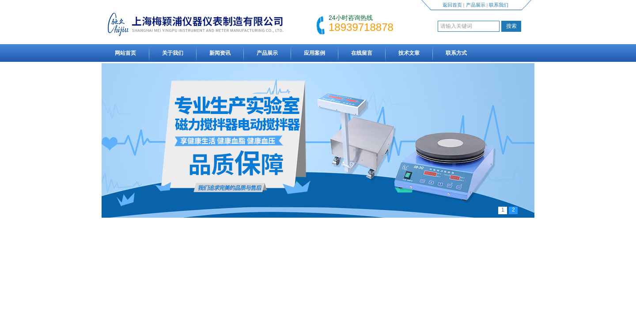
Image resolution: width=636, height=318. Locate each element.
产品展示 (475, 5)
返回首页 (452, 5)
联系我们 (498, 5)
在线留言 (361, 53)
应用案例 (314, 53)
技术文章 (409, 53)
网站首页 (125, 53)
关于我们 (172, 53)
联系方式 (456, 53)
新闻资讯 (220, 53)
